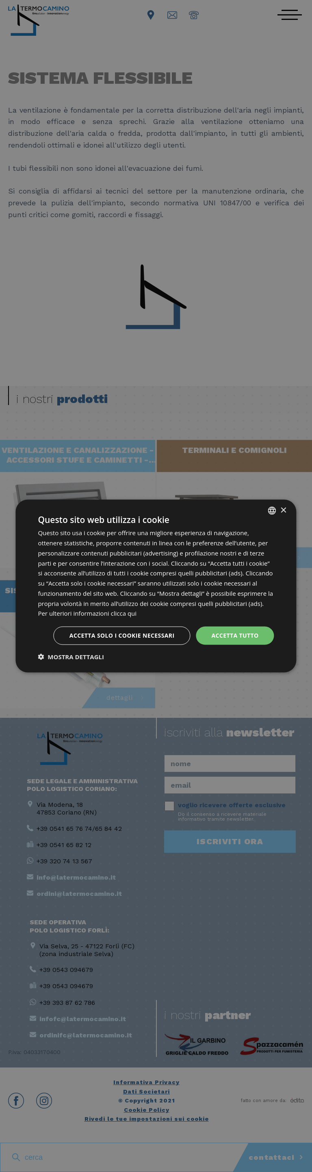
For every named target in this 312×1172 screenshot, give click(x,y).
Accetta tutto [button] (234, 635)
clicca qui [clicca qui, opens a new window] (124, 613)
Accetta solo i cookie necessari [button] (122, 635)
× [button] (283, 510)
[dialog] (156, 586)
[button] (71, 656)
